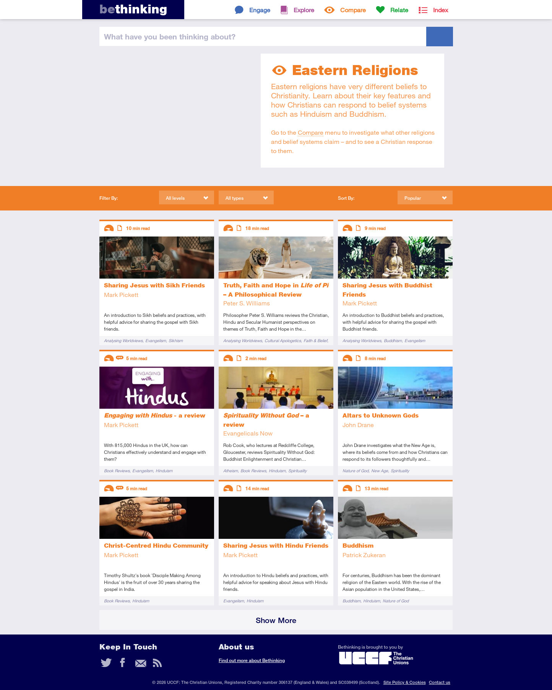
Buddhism (393, 340)
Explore (304, 9)
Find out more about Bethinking (252, 660)
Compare (353, 9)
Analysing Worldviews (123, 340)
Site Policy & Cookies (404, 682)
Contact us (439, 682)
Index (440, 9)
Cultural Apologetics (283, 340)
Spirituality (297, 470)
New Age (379, 470)
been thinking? (169, 36)
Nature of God (356, 470)
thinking (133, 9)
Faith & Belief (315, 340)
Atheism (230, 470)
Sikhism (176, 340)
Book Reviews (117, 470)
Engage (259, 9)
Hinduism (164, 470)
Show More (276, 620)
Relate (399, 9)
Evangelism (155, 340)
